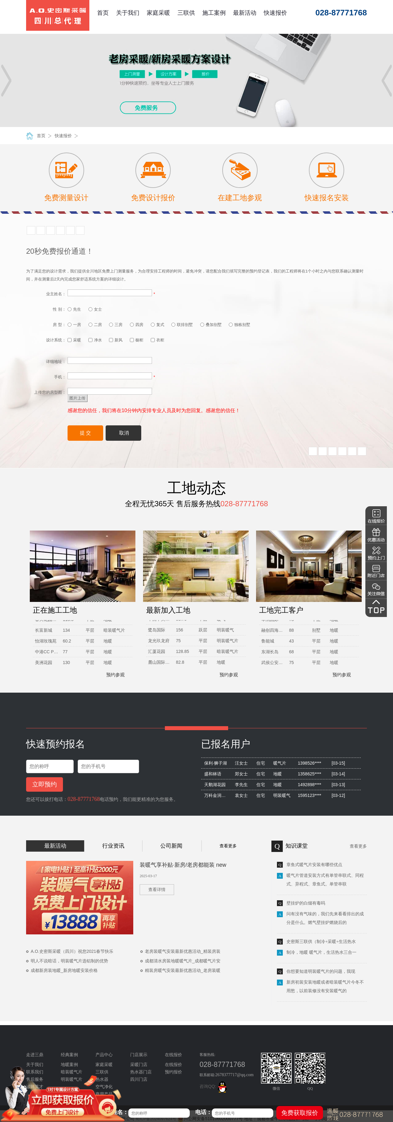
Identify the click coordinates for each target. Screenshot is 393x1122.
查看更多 (228, 845)
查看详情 (156, 889)
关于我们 (127, 13)
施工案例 (214, 13)
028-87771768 (84, 799)
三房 (116, 324)
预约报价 (173, 1072)
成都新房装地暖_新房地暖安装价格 (64, 970)
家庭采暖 (158, 13)
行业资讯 (113, 846)
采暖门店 (138, 1064)
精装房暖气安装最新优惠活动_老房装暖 (182, 970)
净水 (95, 340)
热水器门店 (141, 1072)
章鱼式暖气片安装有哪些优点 (314, 864)
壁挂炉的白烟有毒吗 (305, 903)
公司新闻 (171, 846)
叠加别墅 (211, 324)
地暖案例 (69, 1064)
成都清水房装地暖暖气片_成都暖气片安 (182, 960)
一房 (74, 324)
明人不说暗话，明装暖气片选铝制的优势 (69, 960)
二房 (95, 324)
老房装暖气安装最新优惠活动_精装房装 (182, 951)
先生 (74, 309)
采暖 (74, 340)
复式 (157, 324)
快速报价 (275, 13)
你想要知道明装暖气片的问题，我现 (320, 971)
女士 (95, 309)
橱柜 (136, 340)
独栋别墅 (239, 324)
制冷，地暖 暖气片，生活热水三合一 (321, 952)
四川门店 (138, 1079)
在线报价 (173, 1064)
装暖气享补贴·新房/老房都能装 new (183, 865)
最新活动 (244, 13)
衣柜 (157, 340)
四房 (136, 324)
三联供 (186, 13)
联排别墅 (182, 324)
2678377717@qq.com (234, 1074)
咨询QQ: (214, 1086)
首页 (103, 13)
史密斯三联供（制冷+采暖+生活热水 (321, 941)
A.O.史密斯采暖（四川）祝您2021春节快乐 (72, 951)
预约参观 (112, 674)
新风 (116, 340)
